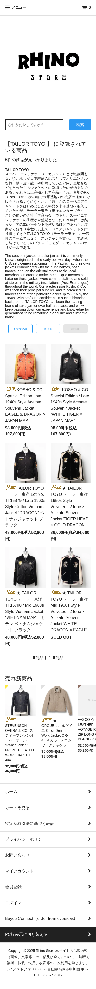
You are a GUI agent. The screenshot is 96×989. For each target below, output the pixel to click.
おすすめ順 (21, 328)
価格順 (48, 328)
